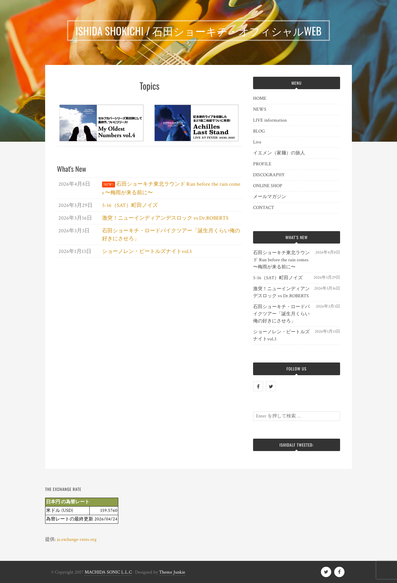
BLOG (259, 131)
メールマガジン (269, 197)
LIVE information (270, 120)
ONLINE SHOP (267, 186)
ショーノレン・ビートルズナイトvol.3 (281, 335)
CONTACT (263, 208)
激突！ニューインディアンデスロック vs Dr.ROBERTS (281, 292)
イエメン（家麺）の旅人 (279, 153)
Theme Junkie (172, 572)
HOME (259, 98)
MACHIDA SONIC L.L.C (108, 572)
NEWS (259, 109)
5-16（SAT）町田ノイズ (278, 278)
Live (257, 142)
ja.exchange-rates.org (76, 539)
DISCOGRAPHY (269, 175)
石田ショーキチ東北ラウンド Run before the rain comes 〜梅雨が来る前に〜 (281, 260)
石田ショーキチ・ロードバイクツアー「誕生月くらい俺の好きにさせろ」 (281, 314)
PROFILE (262, 164)
